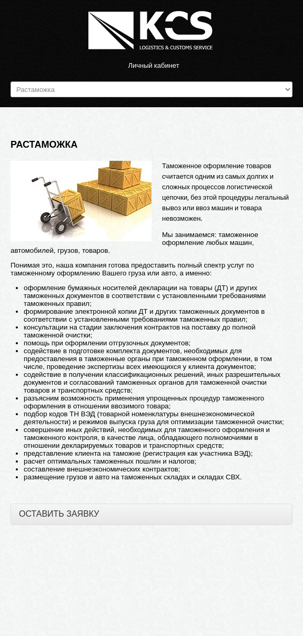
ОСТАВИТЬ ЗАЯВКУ (59, 513)
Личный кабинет (153, 65)
